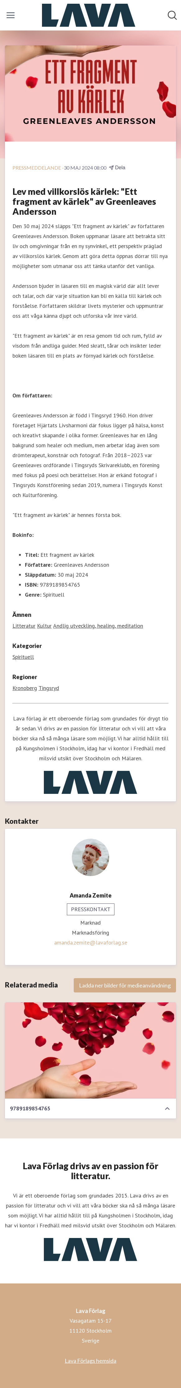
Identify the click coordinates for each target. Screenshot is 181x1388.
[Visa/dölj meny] (10, 15)
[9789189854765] (90, 1050)
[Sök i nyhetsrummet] (172, 15)
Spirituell (23, 656)
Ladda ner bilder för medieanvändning (125, 985)
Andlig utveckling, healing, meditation (98, 625)
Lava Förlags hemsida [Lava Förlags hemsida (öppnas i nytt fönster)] (90, 1360)
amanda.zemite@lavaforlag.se (90, 942)
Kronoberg (24, 688)
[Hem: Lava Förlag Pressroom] (88, 15)
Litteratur (23, 625)
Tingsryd (49, 688)
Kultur (44, 625)
